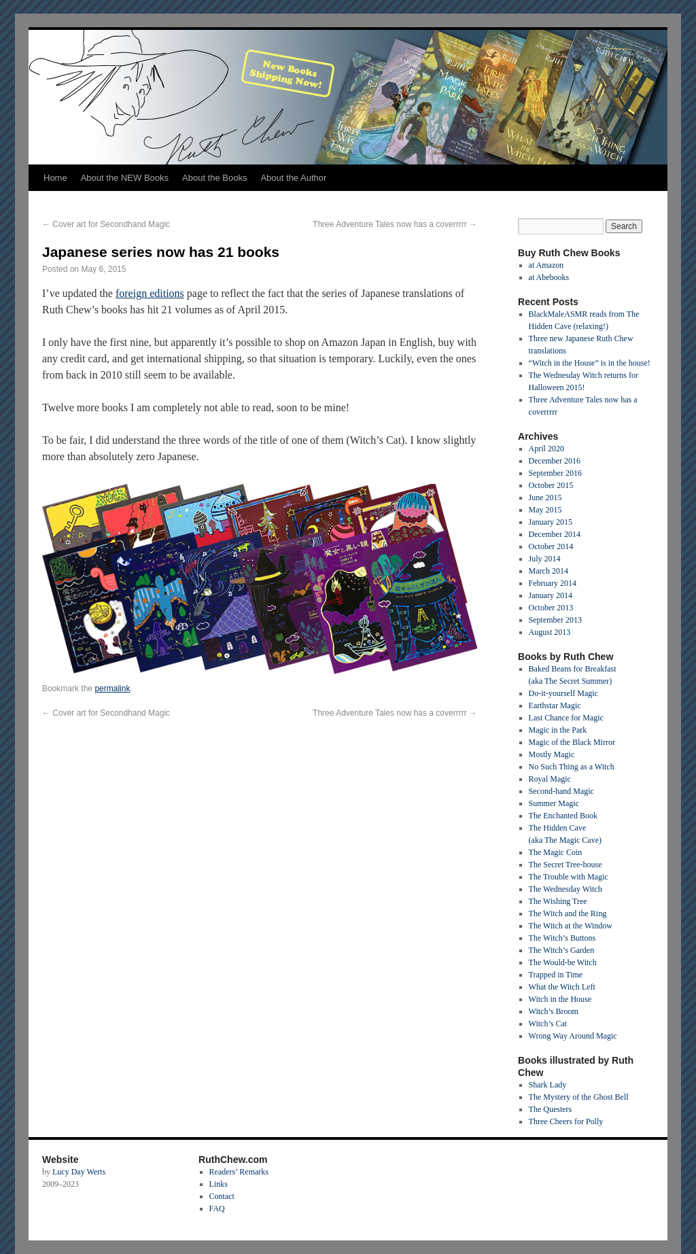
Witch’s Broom (553, 1011)
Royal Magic (550, 779)
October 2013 (551, 607)
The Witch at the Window (570, 925)
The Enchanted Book (563, 815)
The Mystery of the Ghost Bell (579, 1097)
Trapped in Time (556, 974)
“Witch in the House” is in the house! (589, 363)
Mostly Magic (552, 754)
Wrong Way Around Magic (573, 1036)
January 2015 (550, 522)
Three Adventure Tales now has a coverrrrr (395, 224)
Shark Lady (548, 1085)
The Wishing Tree (558, 901)
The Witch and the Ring (568, 913)
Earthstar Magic (555, 705)
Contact (221, 1196)
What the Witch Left (562, 987)
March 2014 (548, 571)
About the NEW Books (125, 178)
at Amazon (546, 265)
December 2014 (554, 534)
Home (55, 178)
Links (218, 1184)
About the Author (293, 178)
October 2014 (551, 546)
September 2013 (555, 620)
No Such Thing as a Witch (571, 766)
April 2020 (546, 448)
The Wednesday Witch (565, 889)
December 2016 (554, 461)
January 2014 (550, 595)
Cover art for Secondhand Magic (106, 224)
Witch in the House (560, 999)
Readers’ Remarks (238, 1172)
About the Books (214, 178)
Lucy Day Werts (78, 1172)
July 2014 (545, 558)
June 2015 (545, 497)
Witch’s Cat (548, 1023)
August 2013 (550, 632)
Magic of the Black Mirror (572, 742)
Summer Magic (554, 803)
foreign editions (150, 293)
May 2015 (545, 510)
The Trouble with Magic (568, 877)
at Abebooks (549, 277)
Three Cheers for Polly (566, 1121)
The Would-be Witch (563, 962)
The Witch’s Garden (562, 950)
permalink (112, 688)
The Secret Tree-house (565, 864)
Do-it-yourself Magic (563, 693)
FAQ (217, 1208)
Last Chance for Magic (566, 717)
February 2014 (552, 583)
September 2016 (555, 473)
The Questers (550, 1109)
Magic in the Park (558, 730)
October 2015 (551, 485)
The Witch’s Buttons (562, 938)
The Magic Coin (555, 852)
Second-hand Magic (561, 791)
